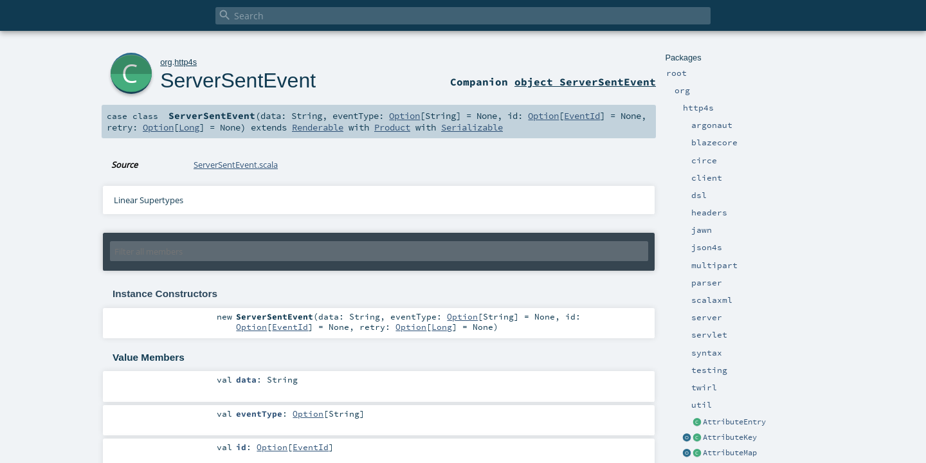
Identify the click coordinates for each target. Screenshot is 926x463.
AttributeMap (730, 452)
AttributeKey (730, 437)
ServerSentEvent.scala (236, 164)
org (166, 62)
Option (404, 116)
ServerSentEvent (238, 80)
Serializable (472, 127)
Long (189, 127)
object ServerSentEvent (585, 81)
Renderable (317, 127)
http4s (185, 62)
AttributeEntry (734, 421)
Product (392, 127)
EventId (582, 116)
